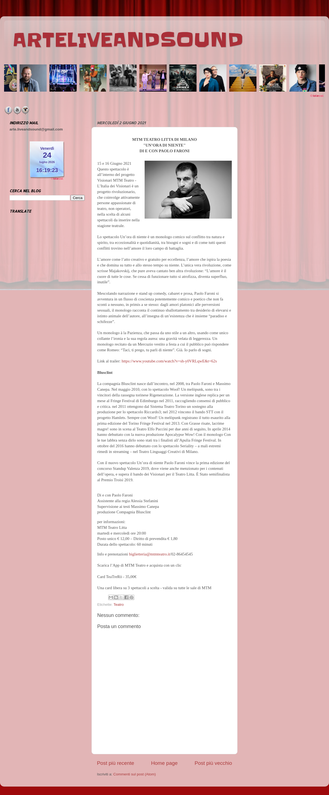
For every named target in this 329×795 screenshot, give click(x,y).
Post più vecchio (213, 763)
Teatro (119, 605)
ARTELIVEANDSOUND (127, 40)
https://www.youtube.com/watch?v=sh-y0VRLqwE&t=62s (169, 361)
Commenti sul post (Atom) (134, 774)
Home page (164, 763)
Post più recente (115, 763)
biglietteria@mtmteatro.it (149, 554)
